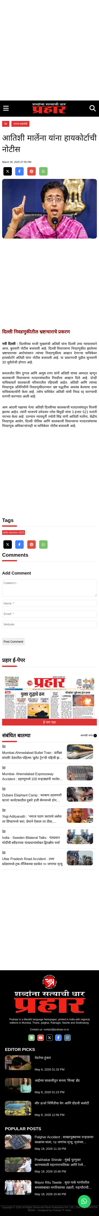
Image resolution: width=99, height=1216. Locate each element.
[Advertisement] (49, 49)
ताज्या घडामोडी (20, 123)
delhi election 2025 (13, 532)
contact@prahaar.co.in (56, 1029)
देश (5, 123)
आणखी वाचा (88, 735)
